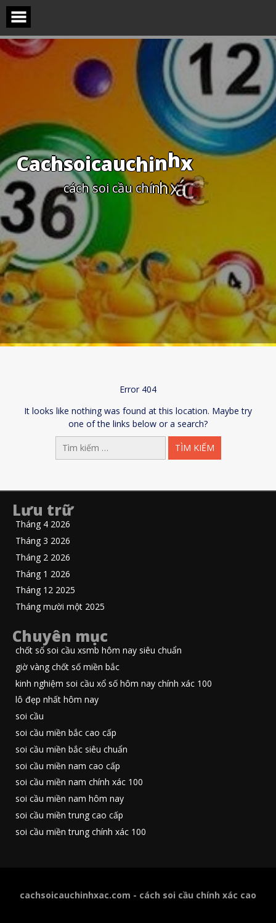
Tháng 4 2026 (42, 524)
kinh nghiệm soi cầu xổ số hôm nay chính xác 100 (113, 684)
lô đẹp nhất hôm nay (57, 700)
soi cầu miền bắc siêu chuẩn (71, 750)
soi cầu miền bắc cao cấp (65, 733)
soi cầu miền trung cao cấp (69, 815)
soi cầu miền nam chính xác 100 (79, 782)
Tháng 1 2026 (42, 574)
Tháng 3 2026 (42, 541)
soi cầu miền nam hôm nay (69, 799)
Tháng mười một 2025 (60, 607)
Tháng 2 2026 (42, 558)
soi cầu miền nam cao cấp (67, 766)
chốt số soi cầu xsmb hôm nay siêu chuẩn (98, 650)
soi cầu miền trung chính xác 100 (80, 832)
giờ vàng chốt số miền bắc (67, 667)
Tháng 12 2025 (45, 590)
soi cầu (29, 716)
